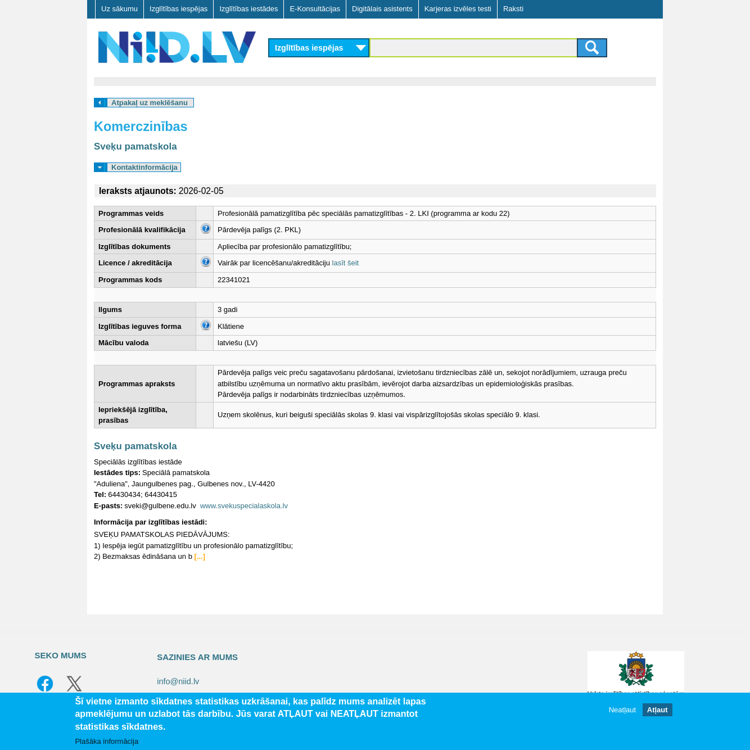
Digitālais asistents (382, 8)
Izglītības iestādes (248, 8)
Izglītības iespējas (178, 8)
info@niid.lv (178, 681)
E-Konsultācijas (315, 8)
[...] (200, 556)
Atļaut (657, 710)
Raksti (513, 8)
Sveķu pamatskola (135, 146)
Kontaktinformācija (144, 167)
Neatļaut (622, 710)
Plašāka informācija (106, 741)
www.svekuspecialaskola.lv (244, 505)
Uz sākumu (119, 8)
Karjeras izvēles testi (457, 8)
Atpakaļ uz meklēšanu (149, 102)
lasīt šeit (345, 263)
